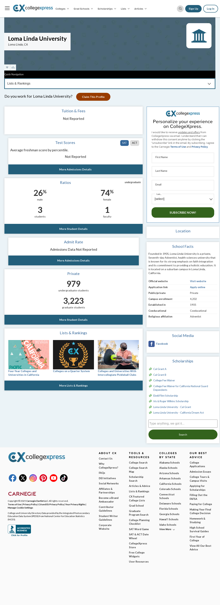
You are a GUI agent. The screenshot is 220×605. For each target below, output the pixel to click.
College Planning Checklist (139, 522)
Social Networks (109, 483)
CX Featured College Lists (137, 498)
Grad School (136, 505)
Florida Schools (168, 508)
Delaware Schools (170, 503)
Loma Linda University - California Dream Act (178, 412)
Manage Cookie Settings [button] (20, 507)
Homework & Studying (197, 520)
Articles (140, 9)
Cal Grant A (159, 369)
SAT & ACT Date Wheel (139, 536)
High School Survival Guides (199, 529)
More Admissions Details (75, 169)
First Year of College (197, 538)
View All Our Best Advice (200, 547)
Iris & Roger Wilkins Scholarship (171, 401)
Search (183, 434)
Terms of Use (178, 146)
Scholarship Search (136, 478)
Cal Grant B (159, 374)
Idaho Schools (167, 524)
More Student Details (73, 228)
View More (165, 529)
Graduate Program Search (138, 512)
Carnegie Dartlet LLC (37, 500)
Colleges (62, 9)
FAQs (102, 472)
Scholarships (107, 9)
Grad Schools (83, 9)
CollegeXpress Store (138, 545)
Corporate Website (105, 527)
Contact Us (106, 458)
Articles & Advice (139, 485)
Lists (125, 9)
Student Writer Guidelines (108, 517)
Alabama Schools (169, 462)
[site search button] (180, 8)
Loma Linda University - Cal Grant (172, 407)
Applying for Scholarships (198, 487)
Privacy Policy (200, 146)
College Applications (197, 464)
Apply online (197, 287)
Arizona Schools (169, 473)
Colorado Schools (170, 489)
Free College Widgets (137, 554)
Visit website (198, 281)
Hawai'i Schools (168, 519)
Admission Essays (200, 471)
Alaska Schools (168, 467)
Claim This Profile (93, 96)
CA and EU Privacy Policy (51, 504)
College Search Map (138, 469)
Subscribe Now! (183, 212)
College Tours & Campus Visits (199, 478)
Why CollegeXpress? (108, 465)
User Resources (139, 561)
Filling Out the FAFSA (198, 496)
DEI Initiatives (107, 478)
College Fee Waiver (164, 380)
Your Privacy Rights (75, 504)
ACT (134, 142)
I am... (158, 194)
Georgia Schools (169, 514)
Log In (210, 8)
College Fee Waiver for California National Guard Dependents (180, 388)
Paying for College (201, 504)
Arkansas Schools (170, 478)
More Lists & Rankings (73, 385)
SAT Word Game (139, 529)
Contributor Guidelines (106, 508)
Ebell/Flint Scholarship (165, 395)
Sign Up (193, 8)
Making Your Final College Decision (200, 511)
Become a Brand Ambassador (109, 499)
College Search (138, 462)
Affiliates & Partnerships (107, 490)
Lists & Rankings (139, 491)
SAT (124, 142)
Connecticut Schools (167, 496)
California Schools (170, 483)
